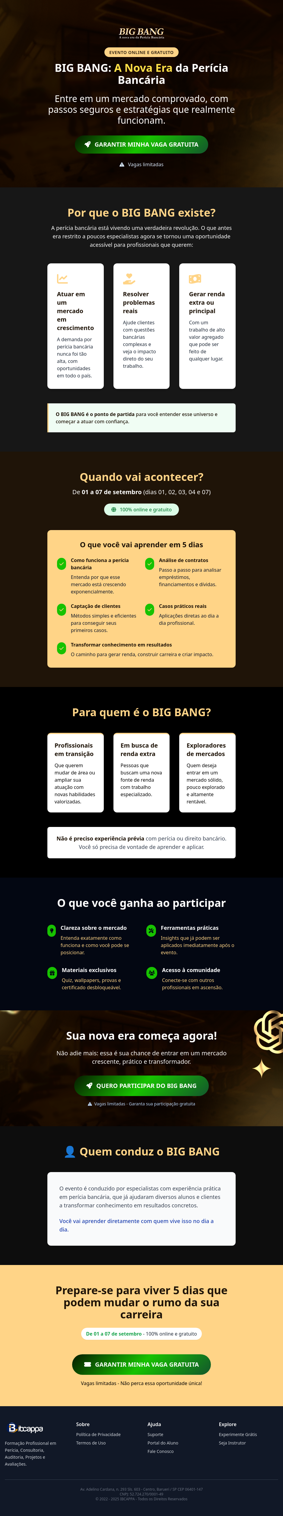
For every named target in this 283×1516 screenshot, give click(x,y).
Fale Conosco (161, 1451)
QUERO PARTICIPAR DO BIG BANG (141, 1086)
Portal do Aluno (163, 1443)
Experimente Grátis (238, 1434)
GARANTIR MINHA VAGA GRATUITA (141, 144)
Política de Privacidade (98, 1434)
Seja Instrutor (232, 1443)
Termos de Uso (91, 1443)
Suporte (155, 1434)
